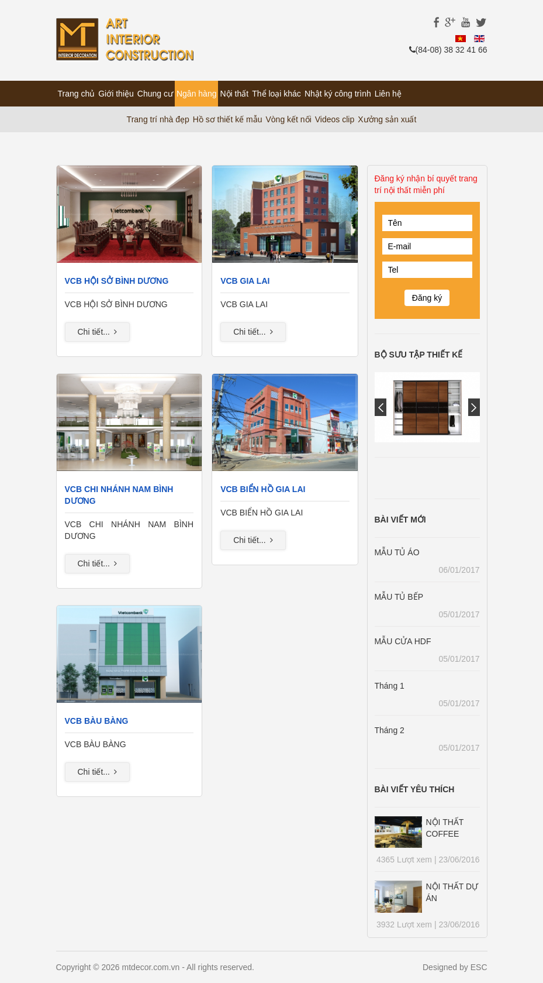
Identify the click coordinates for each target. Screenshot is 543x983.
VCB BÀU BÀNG (97, 721)
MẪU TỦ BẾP (399, 597)
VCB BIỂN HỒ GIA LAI (262, 489)
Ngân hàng (197, 93)
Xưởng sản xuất (387, 119)
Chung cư (155, 93)
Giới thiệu (116, 93)
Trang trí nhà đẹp (158, 119)
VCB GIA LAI (244, 281)
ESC (479, 967)
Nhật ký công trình (338, 93)
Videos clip (334, 119)
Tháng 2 (389, 730)
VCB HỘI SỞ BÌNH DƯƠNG (117, 281)
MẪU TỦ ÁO (397, 552)
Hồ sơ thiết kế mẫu (227, 119)
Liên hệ (388, 93)
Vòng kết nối (289, 119)
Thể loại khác (276, 93)
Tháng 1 (389, 685)
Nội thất (234, 93)
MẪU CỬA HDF (403, 641)
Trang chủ (76, 93)
